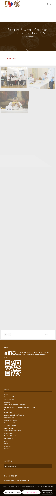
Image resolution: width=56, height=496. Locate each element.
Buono (6, 394)
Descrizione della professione (14, 415)
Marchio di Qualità (10, 436)
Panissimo (7, 446)
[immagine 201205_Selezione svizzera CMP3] (15, 100)
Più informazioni (47, 492)
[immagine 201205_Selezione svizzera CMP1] (15, 78)
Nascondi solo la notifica (31, 492)
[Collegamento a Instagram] (50, 3)
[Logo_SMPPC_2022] (23, 4)
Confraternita (8, 428)
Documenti (7, 410)
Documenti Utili (9, 418)
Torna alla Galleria (10, 58)
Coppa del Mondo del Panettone (15, 405)
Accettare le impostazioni (12, 492)
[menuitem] (34, 4)
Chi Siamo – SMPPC (10, 425)
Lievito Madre (8, 438)
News (6, 443)
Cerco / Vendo (9, 399)
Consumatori (8, 433)
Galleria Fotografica (10, 420)
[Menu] (38, 4)
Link (5, 441)
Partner (6, 449)
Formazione (8, 412)
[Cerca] (34, 4)
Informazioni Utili (9, 423)
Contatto (7, 402)
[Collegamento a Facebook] (47, 3)
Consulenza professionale (12, 431)
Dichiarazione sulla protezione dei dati (16, 481)
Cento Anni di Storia (10, 397)
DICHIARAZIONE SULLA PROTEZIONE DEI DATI (20, 407)
